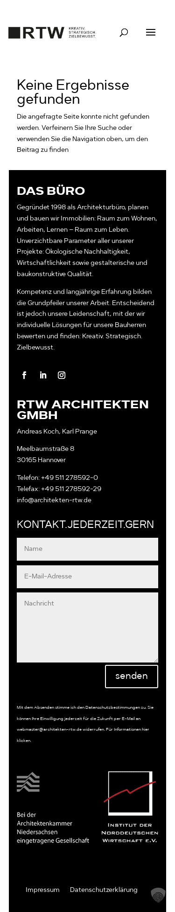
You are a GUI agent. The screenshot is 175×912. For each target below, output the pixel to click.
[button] (158, 895)
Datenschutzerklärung (104, 890)
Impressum (43, 890)
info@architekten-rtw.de (54, 500)
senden (131, 676)
